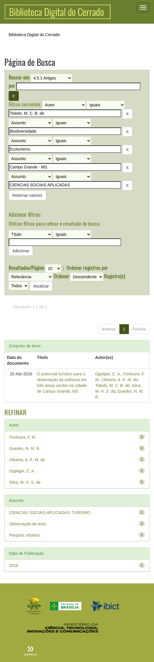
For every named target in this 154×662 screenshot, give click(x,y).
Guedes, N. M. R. (24, 448)
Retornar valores (27, 195)
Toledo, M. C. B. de (112, 385)
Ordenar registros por (87, 267)
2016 (13, 565)
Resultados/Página (26, 267)
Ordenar (61, 276)
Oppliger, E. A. (108, 374)
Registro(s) (114, 276)
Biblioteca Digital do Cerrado (34, 34)
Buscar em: (19, 77)
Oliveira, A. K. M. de (120, 379)
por (12, 85)
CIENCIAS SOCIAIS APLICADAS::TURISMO (49, 512)
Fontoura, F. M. (22, 437)
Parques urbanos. (25, 535)
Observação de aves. (28, 524)
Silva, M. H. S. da (24, 482)
